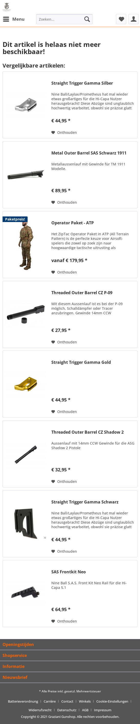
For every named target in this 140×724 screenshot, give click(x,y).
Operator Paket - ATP (72, 223)
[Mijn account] (134, 19)
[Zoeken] (87, 19)
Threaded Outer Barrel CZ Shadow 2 (87, 432)
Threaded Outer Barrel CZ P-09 (81, 292)
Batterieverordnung (23, 701)
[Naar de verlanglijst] (64, 133)
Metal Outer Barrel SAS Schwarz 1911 (88, 153)
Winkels (85, 701)
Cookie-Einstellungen (112, 701)
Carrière (50, 701)
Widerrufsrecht (40, 710)
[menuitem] (13, 19)
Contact (67, 701)
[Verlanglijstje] (121, 19)
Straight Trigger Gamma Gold (81, 362)
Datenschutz (66, 710)
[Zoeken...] (64, 19)
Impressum (102, 710)
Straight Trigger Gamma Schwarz (85, 502)
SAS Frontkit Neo (68, 572)
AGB (85, 710)
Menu (14, 18)
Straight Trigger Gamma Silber (82, 83)
